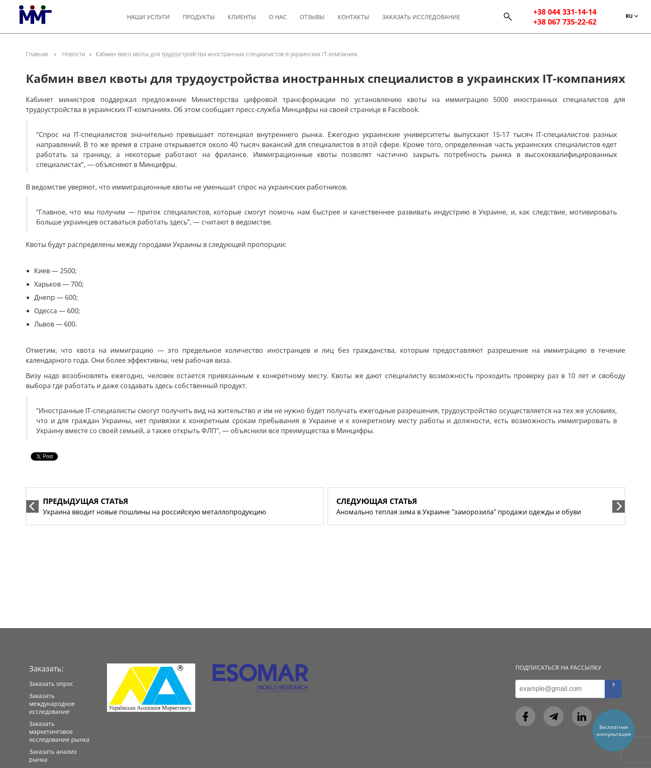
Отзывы (312, 17)
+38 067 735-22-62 (564, 22)
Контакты (353, 17)
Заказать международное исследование (52, 704)
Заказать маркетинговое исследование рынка (59, 731)
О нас (278, 17)
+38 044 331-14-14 (564, 12)
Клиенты (242, 17)
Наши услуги (148, 17)
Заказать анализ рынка (53, 755)
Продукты (199, 17)
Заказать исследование (421, 17)
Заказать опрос (51, 684)
